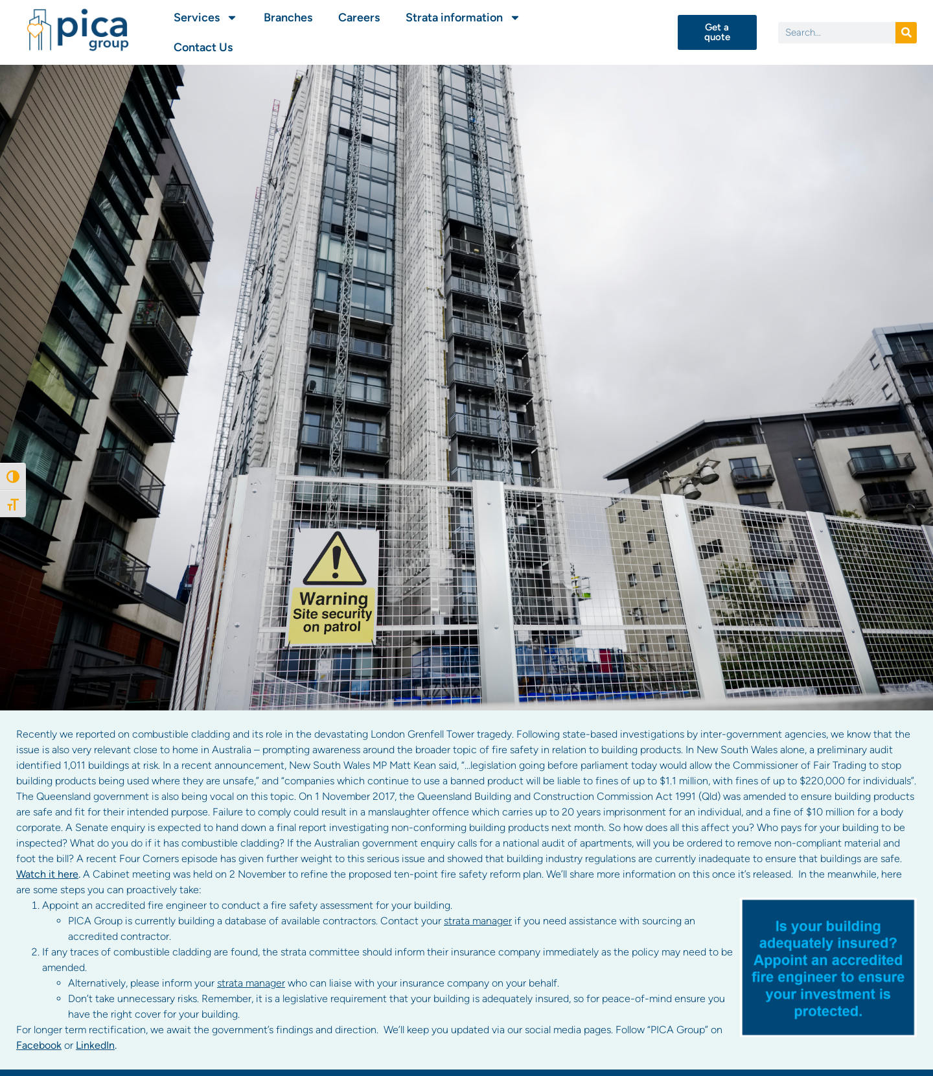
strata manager (478, 921)
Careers (359, 17)
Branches (288, 17)
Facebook (39, 1045)
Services (206, 17)
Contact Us (203, 47)
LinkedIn (95, 1045)
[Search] (906, 32)
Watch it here (47, 874)
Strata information (463, 17)
